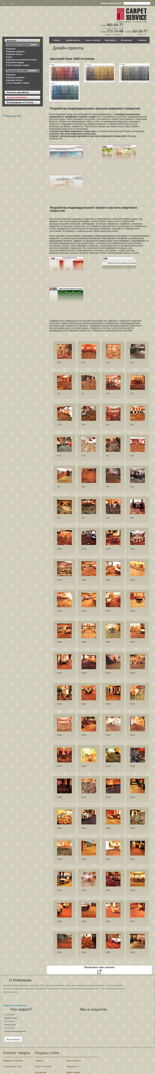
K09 (59, 362)
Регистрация (122, 1052)
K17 (83, 393)
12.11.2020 (64, 999)
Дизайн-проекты (75, 1036)
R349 (108, 673)
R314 (108, 921)
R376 (59, 766)
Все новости (67, 1010)
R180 (108, 580)
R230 (108, 828)
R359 (83, 735)
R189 (59, 797)
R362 (108, 735)
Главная (56, 40)
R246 (83, 859)
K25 (107, 456)
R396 (83, 766)
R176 (108, 766)
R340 (132, 642)
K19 (132, 393)
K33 (107, 518)
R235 (108, 611)
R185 (132, 580)
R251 (108, 859)
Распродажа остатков (49, 1059)
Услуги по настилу (92, 40)
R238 (59, 859)
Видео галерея (75, 1047)
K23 (59, 456)
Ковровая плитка (14, 54)
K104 (132, 549)
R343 (59, 673)
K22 (132, 425)
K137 (59, 580)
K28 (83, 487)
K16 (59, 393)
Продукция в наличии (13, 1036)
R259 (83, 890)
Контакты (142, 40)
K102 (83, 549)
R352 (83, 704)
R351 (59, 704)
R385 (132, 952)
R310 (83, 921)
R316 (132, 921)
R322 (59, 952)
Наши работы (110, 40)
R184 (132, 766)
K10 (83, 362)
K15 (132, 362)
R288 (59, 642)
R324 (83, 952)
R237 (132, 828)
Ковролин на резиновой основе (21, 60)
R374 (132, 735)
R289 (83, 642)
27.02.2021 (64, 992)
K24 (83, 456)
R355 (108, 704)
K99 (132, 518)
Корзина (13, 116)
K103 (108, 549)
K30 (132, 487)
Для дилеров (126, 40)
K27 (59, 487)
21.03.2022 (64, 985)
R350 (132, 673)
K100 (59, 549)
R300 (132, 890)
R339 (108, 642)
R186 (59, 611)
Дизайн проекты (73, 40)
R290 (108, 890)
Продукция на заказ (12, 1041)
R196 (83, 797)
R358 (59, 735)
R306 (59, 921)
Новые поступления (77, 1059)
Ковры (9, 57)
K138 (83, 580)
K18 (107, 393)
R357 (132, 704)
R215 (83, 828)
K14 (107, 362)
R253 (59, 890)
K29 (107, 487)
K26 (132, 456)
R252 (132, 859)
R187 (83, 611)
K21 (107, 425)
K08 (83, 425)
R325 (108, 952)
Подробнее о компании (14, 1015)
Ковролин (10, 49)
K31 (59, 518)
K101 (59, 425)
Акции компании (75, 1053)
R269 (132, 611)
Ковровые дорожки (15, 51)
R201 (59, 828)
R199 (108, 797)
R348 (83, 673)
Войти (111, 1052)
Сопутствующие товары (17, 65)
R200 (132, 797)
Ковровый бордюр (15, 62)
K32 (83, 518)
